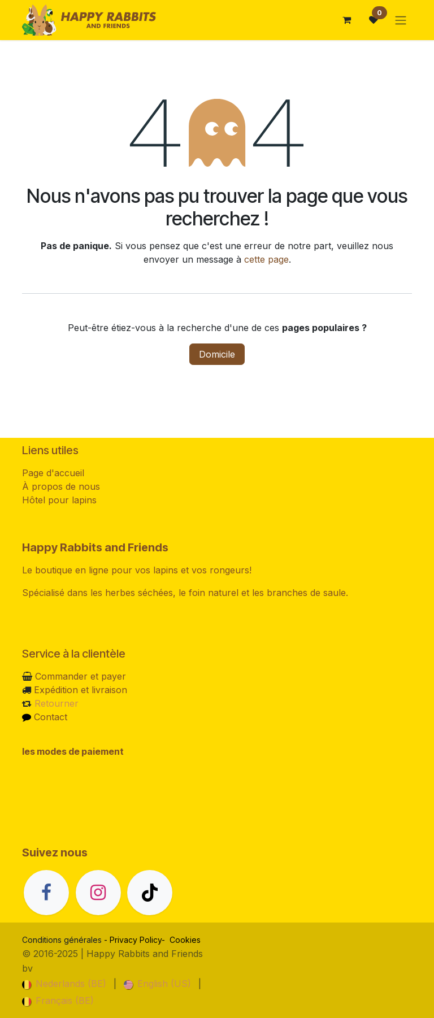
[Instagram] (98, 892)
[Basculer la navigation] (400, 20)
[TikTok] (149, 892)
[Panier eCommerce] (346, 19)
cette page (266, 259)
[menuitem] (64, 983)
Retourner (56, 703)
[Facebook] (46, 892)
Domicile (217, 354)
